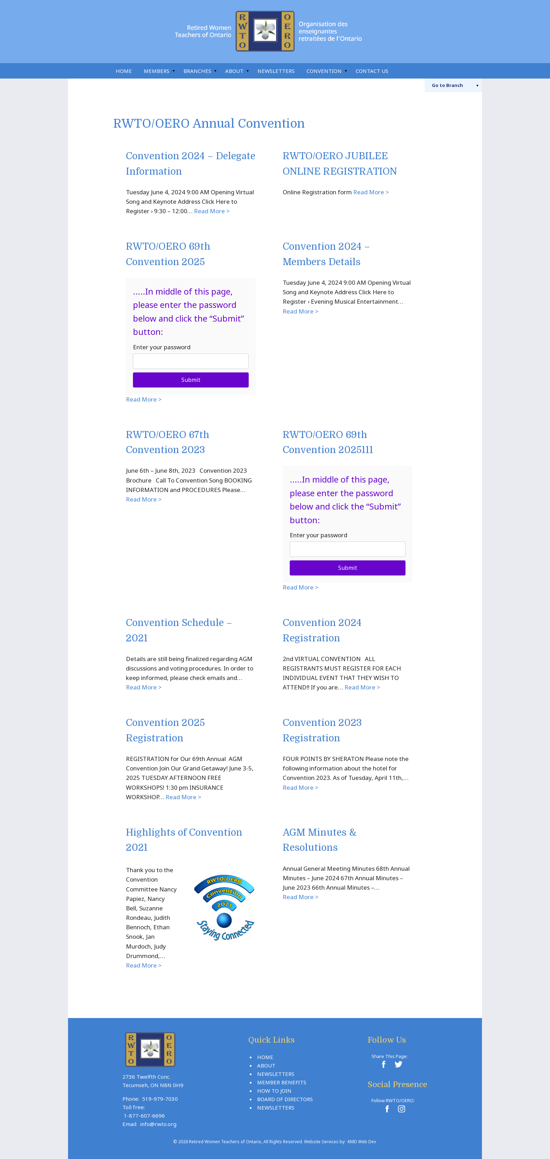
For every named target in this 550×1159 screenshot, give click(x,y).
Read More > (212, 211)
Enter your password (161, 347)
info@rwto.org (158, 1123)
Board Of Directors (285, 1099)
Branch (447, 85)
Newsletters (276, 70)
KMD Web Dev (362, 1142)
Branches (197, 70)
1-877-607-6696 (144, 1115)
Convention (324, 70)
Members (156, 70)
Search (402, 71)
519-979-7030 (160, 1098)
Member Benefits (281, 1082)
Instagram (433, 71)
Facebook (417, 71)
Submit (190, 380)
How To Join (274, 1090)
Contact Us (372, 70)
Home (124, 70)
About (234, 70)
